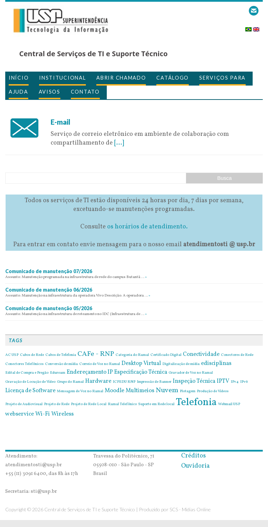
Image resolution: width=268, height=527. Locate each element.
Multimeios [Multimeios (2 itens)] (140, 391)
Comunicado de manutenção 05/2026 (48, 308)
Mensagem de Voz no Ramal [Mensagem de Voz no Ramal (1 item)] (80, 391)
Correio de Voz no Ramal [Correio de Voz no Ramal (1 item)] (99, 364)
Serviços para (222, 78)
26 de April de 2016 (78, 113)
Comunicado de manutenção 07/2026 (48, 271)
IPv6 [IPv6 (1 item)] (244, 382)
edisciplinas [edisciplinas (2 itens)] (216, 363)
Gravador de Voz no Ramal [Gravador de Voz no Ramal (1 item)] (191, 373)
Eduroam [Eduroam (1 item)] (57, 373)
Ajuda (18, 92)
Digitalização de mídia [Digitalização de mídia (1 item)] (181, 364)
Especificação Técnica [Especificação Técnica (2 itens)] (140, 372)
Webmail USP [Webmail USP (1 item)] (229, 404)
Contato (85, 92)
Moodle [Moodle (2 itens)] (114, 391)
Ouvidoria (195, 466)
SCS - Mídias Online (190, 509)
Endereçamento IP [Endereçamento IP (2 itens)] (90, 372)
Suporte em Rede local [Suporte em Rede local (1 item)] (156, 404)
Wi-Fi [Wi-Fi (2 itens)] (42, 414)
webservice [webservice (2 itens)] (19, 414)
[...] (119, 143)
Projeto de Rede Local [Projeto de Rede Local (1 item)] (88, 404)
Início (19, 78)
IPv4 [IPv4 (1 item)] (235, 382)
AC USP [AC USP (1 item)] (11, 355)
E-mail (60, 122)
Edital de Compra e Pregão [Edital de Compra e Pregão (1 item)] (27, 373)
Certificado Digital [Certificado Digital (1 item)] (165, 355)
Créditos (193, 456)
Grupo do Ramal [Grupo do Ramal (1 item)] (70, 382)
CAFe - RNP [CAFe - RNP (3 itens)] (95, 354)
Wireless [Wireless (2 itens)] (62, 414)
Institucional (62, 78)
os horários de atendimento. (147, 226)
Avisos (49, 92)
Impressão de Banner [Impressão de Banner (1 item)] (154, 382)
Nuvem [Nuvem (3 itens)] (167, 390)
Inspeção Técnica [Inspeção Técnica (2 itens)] (194, 381)
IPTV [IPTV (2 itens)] (223, 381)
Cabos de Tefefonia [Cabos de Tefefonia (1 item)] (60, 355)
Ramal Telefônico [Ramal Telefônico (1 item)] (122, 404)
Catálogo (172, 78)
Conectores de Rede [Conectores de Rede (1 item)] (237, 355)
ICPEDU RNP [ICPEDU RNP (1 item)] (124, 382)
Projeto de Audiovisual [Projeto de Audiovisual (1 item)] (24, 404)
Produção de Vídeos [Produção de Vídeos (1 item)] (213, 391)
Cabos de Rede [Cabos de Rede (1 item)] (32, 355)
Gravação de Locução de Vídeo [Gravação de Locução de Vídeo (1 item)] (30, 382)
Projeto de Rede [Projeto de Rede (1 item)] (56, 404)
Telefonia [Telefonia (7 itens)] (196, 402)
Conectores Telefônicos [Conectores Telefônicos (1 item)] (24, 364)
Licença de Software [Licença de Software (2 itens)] (30, 391)
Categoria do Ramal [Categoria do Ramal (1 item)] (132, 355)
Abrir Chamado (121, 78)
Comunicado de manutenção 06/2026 (48, 290)
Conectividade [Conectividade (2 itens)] (201, 354)
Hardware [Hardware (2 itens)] (98, 381)
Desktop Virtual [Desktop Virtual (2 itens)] (141, 363)
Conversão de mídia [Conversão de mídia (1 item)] (61, 364)
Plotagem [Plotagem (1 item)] (187, 391)
